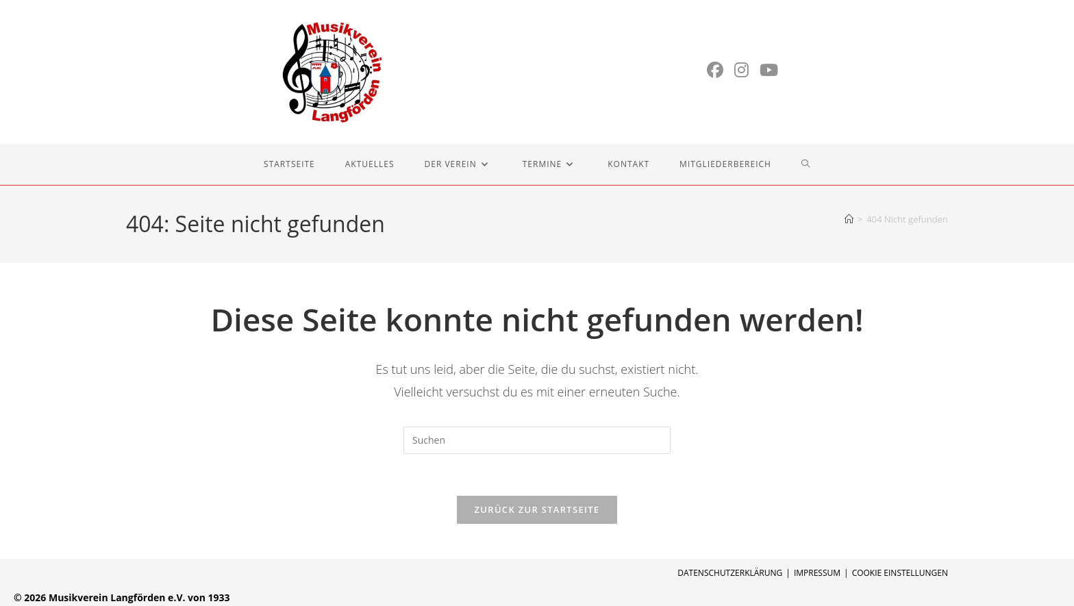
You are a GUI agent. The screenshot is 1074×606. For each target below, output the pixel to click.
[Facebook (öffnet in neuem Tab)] (715, 70)
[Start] (849, 219)
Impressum (817, 573)
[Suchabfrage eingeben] (537, 440)
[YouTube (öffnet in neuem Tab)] (769, 70)
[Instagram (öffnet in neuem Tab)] (741, 70)
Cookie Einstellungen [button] (900, 573)
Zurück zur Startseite (537, 509)
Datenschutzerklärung (729, 573)
